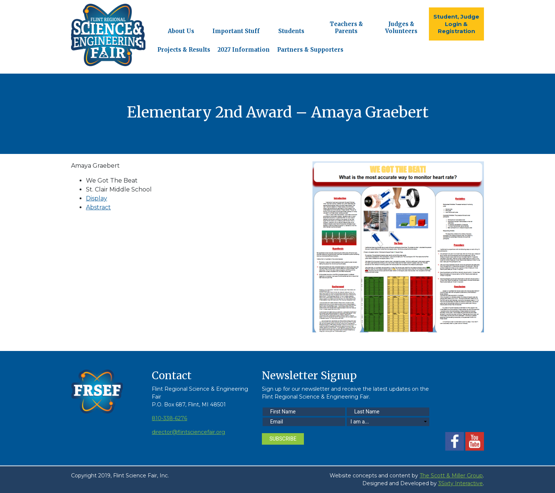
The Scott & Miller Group (451, 475)
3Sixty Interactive (460, 483)
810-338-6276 (169, 418)
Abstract (98, 207)
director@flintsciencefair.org (188, 432)
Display (96, 198)
